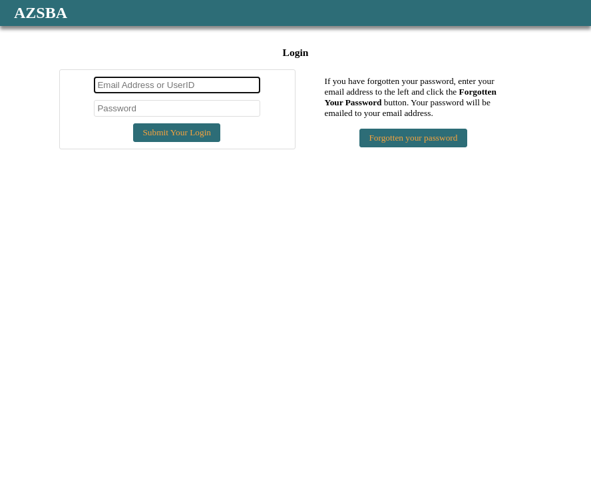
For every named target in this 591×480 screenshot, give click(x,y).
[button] (176, 133)
